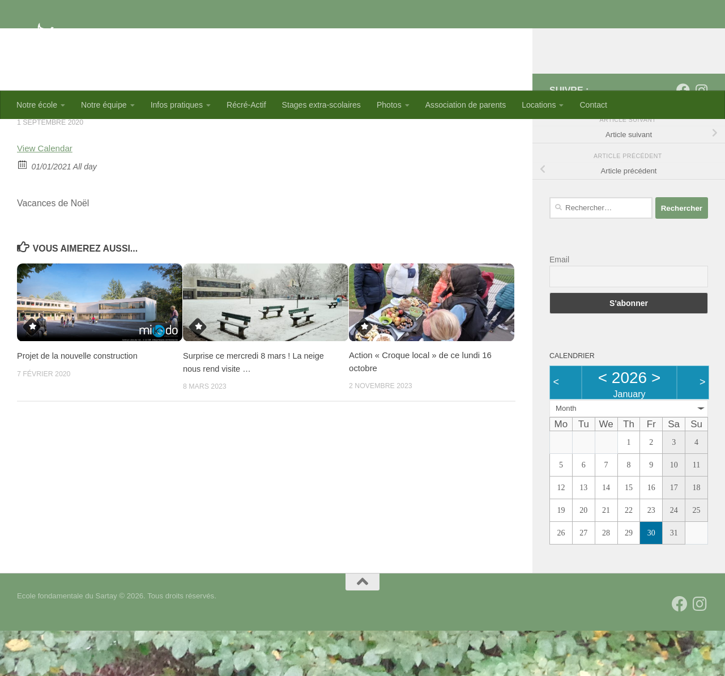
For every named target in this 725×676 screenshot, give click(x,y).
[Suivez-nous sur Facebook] (683, 135)
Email (559, 304)
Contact (593, 104)
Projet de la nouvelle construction (79, 401)
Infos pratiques (177, 104)
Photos (389, 104)
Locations (539, 104)
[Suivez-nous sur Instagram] (701, 135)
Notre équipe (104, 104)
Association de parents (465, 104)
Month (566, 453)
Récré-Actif (246, 104)
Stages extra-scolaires (321, 104)
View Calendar (46, 193)
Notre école (36, 104)
